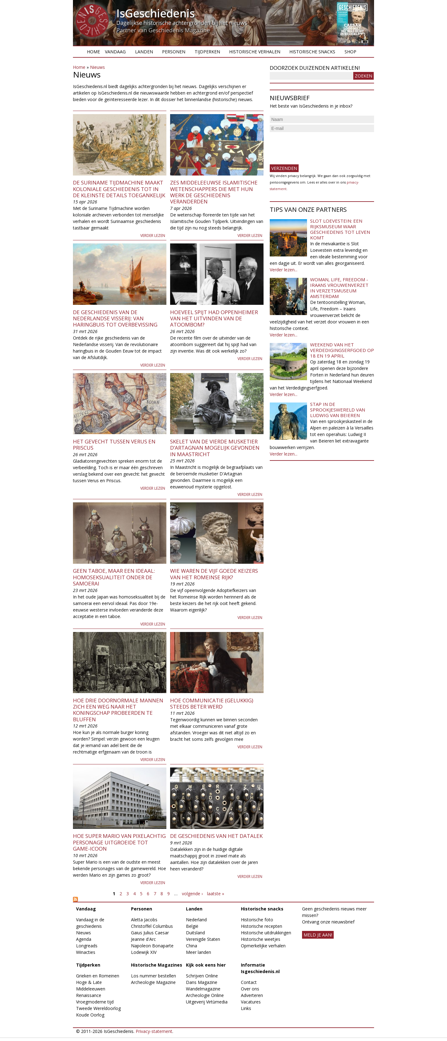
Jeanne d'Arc (143, 939)
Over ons (250, 989)
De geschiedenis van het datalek (216, 835)
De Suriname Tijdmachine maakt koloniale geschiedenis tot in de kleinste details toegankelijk (119, 189)
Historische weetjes (260, 939)
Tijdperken (207, 52)
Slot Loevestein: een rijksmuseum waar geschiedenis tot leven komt (340, 229)
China (191, 946)
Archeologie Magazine (153, 982)
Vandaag (115, 52)
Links (246, 1008)
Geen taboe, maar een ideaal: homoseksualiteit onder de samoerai (114, 577)
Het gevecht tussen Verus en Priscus (114, 444)
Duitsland (195, 933)
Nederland (196, 920)
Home (93, 52)
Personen (173, 52)
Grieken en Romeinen (97, 976)
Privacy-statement (154, 1031)
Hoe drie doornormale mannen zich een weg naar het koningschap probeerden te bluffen (118, 710)
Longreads (86, 946)
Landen (144, 52)
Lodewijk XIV (143, 952)
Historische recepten (261, 926)
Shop (350, 52)
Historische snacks (312, 52)
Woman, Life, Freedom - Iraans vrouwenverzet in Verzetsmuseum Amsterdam (339, 287)
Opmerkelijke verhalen (263, 946)
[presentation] (317, 146)
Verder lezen (152, 235)
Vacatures (251, 1002)
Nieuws (97, 67)
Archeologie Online (205, 995)
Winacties (85, 952)
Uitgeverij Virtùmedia (207, 1002)
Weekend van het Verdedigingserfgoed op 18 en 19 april (342, 350)
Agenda (83, 939)
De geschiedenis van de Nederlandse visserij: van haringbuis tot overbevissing (115, 318)
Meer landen (198, 952)
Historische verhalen (254, 52)
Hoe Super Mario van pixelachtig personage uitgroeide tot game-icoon (119, 842)
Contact (249, 982)
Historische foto (257, 920)
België (192, 926)
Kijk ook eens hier (206, 965)
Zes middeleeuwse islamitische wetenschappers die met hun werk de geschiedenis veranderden (214, 192)
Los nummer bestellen (153, 976)
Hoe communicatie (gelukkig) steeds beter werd (211, 703)
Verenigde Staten (203, 939)
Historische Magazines (156, 965)
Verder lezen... (283, 270)
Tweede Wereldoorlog (98, 1008)
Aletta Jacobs (144, 920)
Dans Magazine (201, 982)
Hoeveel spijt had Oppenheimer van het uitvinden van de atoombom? (214, 318)
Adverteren (252, 995)
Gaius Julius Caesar (150, 933)
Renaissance (88, 995)
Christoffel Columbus (152, 926)
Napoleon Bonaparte (152, 946)
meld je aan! (318, 935)
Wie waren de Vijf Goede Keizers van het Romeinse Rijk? (214, 574)
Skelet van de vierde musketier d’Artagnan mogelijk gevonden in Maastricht (215, 448)
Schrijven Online (202, 976)
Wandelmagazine (203, 989)
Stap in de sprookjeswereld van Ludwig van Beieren (337, 409)
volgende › (192, 893)
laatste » (215, 893)
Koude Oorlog (90, 1015)
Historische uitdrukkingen (266, 933)
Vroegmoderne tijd (95, 1002)
